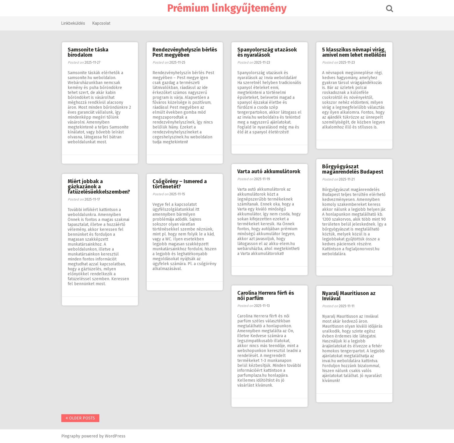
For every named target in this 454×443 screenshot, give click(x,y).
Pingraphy (70, 436)
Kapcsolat (101, 23)
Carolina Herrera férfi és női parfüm (265, 295)
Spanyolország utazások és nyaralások (267, 52)
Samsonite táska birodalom (88, 52)
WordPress (115, 436)
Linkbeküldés (73, 23)
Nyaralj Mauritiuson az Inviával (349, 296)
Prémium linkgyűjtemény (227, 8)
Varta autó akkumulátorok (268, 171)
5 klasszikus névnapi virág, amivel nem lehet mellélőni (354, 52)
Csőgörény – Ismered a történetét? (179, 184)
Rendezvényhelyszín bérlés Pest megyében (184, 52)
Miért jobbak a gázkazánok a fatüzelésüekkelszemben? (99, 186)
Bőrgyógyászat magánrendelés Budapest (352, 169)
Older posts (80, 418)
